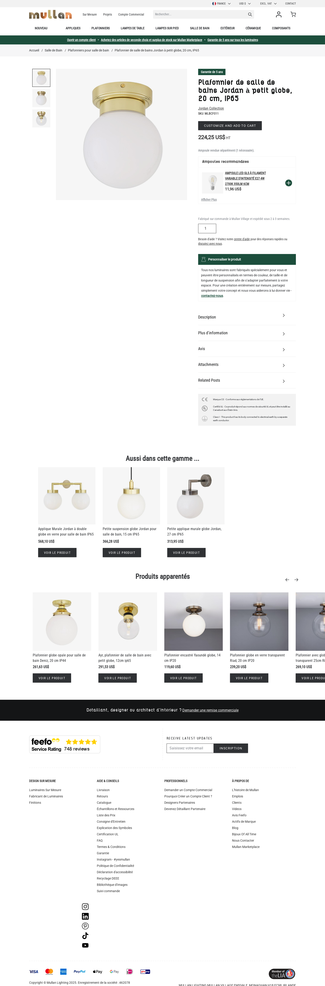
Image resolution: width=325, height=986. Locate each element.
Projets (107, 14)
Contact (290, 3)
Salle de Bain (53, 50)
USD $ (245, 3)
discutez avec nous (210, 243)
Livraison (103, 790)
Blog (235, 828)
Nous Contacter (243, 840)
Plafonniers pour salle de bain (88, 50)
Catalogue (104, 802)
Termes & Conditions (111, 847)
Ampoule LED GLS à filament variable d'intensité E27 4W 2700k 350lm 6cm (245, 178)
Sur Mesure (90, 14)
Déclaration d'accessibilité (115, 872)
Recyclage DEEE (108, 878)
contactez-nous (212, 296)
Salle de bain (199, 28)
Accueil (34, 50)
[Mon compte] (279, 14)
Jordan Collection (211, 108)
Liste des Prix (106, 815)
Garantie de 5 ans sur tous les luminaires (232, 40)
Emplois (237, 796)
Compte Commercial (131, 14)
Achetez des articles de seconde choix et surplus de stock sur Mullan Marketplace (151, 40)
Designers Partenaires (179, 802)
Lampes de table (132, 28)
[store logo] (50, 14)
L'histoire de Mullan (245, 790)
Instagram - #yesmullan (113, 859)
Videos (236, 809)
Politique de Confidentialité (115, 866)
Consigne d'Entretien (111, 821)
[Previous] (288, 579)
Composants (281, 28)
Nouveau (41, 28)
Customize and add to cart (230, 125)
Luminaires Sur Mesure (45, 790)
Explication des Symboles (114, 828)
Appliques (73, 28)
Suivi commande (108, 891)
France (221, 3)
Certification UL (107, 834)
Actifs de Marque (244, 821)
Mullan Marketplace (246, 847)
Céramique (253, 28)
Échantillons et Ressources (115, 809)
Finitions (35, 802)
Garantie (103, 853)
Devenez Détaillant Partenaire (184, 809)
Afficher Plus (209, 199)
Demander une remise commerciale (210, 710)
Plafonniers (100, 28)
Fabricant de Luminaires (46, 796)
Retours (102, 796)
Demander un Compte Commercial (188, 790)
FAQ (100, 840)
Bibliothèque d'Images (112, 885)
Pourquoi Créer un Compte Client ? (188, 796)
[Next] (297, 579)
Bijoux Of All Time (244, 834)
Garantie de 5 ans (212, 72)
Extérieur (227, 28)
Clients (236, 802)
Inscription (231, 748)
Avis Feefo (239, 815)
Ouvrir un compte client (81, 40)
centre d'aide (242, 239)
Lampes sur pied (167, 28)
